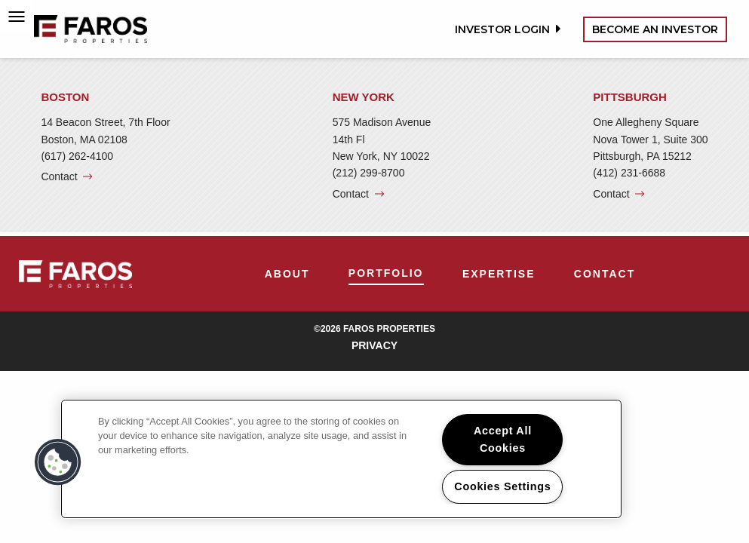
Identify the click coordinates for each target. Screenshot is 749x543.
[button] (58, 462)
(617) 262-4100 (77, 156)
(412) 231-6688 (629, 173)
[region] (341, 459)
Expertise (499, 274)
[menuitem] (287, 274)
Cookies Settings (502, 486)
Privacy (374, 345)
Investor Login (506, 29)
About (287, 274)
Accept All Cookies (503, 439)
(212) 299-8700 (369, 173)
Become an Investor (655, 29)
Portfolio (386, 273)
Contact (59, 176)
